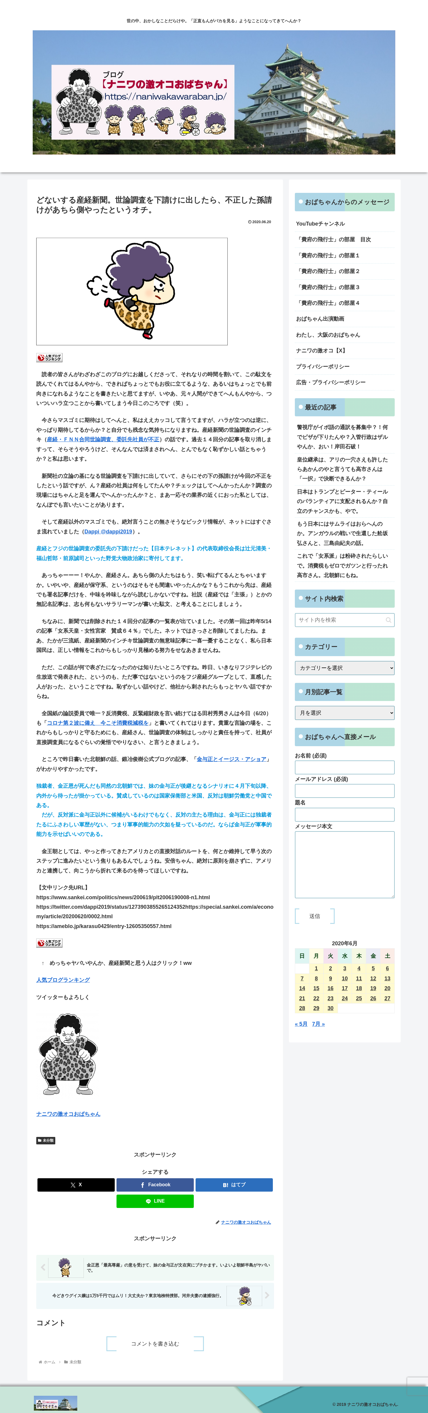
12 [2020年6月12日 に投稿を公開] (373, 990)
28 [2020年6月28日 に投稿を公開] (302, 1020)
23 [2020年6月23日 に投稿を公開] (330, 1010)
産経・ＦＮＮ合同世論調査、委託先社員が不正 (103, 439)
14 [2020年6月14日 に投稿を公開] (302, 1000)
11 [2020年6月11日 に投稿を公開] (359, 990)
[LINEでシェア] (155, 1201)
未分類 (46, 1140)
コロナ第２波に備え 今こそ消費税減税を (98, 723)
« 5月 (301, 1036)
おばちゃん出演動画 (320, 319)
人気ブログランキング (63, 980)
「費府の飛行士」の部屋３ (328, 287)
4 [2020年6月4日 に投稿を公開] (359, 980)
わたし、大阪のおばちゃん (328, 335)
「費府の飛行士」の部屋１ (328, 256)
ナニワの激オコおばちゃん (68, 1114)
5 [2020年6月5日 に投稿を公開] (373, 980)
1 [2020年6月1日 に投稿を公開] (316, 980)
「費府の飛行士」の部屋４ (328, 303)
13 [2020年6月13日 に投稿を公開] (388, 990)
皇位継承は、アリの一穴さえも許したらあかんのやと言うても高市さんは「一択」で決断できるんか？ (342, 469)
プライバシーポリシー (323, 367)
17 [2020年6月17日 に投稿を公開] (345, 1000)
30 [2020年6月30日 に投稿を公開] (330, 1020)
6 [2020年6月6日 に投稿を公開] (387, 980)
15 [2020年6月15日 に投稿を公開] (316, 1000)
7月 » (318, 1036)
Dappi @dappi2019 (108, 532)
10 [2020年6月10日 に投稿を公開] (345, 990)
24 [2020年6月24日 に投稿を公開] (345, 1010)
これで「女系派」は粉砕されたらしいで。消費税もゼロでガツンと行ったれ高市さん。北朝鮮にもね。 (342, 565)
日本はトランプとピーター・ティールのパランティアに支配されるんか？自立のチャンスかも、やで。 (342, 501)
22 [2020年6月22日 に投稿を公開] (316, 1010)
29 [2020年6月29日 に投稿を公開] (316, 1020)
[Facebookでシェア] (155, 1185)
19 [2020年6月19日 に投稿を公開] (373, 1000)
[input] (345, 620)
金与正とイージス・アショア (231, 759)
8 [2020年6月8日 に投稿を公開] (316, 990)
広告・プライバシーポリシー (331, 382)
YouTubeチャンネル (320, 224)
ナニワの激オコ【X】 (322, 351)
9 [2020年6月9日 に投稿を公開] (330, 990)
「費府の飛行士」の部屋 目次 (333, 239)
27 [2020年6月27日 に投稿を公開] (388, 1010)
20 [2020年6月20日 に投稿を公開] (388, 1000)
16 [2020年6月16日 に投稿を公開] (330, 1000)
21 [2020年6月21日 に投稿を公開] (302, 1010)
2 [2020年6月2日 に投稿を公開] (330, 980)
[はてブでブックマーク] (234, 1185)
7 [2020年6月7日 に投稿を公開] (301, 990)
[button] (388, 620)
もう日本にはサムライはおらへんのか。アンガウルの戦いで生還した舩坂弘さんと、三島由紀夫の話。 (342, 533)
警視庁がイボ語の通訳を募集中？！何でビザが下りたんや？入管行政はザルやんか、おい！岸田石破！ (342, 437)
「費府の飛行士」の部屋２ (328, 271)
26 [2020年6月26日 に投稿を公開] (373, 1010)
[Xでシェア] (76, 1185)
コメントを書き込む (155, 1344)
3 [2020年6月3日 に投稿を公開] (344, 980)
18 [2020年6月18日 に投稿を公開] (359, 1000)
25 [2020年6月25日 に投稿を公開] (359, 1010)
